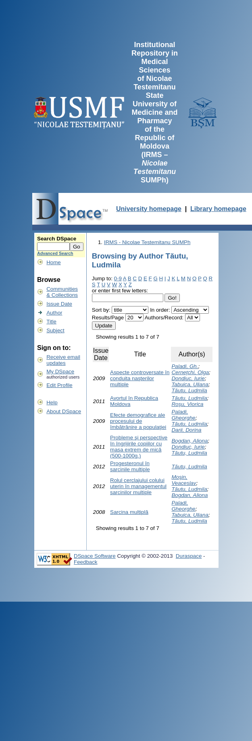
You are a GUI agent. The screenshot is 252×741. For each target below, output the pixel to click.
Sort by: (101, 310)
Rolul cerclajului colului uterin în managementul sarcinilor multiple (138, 486)
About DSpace (63, 411)
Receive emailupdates (63, 360)
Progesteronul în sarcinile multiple (130, 466)
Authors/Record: (164, 318)
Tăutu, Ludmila (189, 390)
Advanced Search (55, 253)
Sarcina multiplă (129, 512)
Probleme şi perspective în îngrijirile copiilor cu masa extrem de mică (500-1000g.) (138, 447)
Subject (55, 330)
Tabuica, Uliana (189, 384)
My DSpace (60, 371)
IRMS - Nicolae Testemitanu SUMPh (147, 242)
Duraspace (189, 556)
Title (51, 322)
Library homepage (218, 208)
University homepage (148, 208)
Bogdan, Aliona (189, 441)
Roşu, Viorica (187, 404)
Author (54, 313)
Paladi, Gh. (184, 366)
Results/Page (108, 318)
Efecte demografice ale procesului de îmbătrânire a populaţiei (138, 421)
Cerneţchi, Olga (190, 372)
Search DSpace (56, 239)
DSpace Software (95, 556)
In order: (160, 310)
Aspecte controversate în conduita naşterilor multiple (139, 378)
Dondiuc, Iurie (187, 378)
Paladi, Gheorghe (183, 415)
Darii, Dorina (186, 430)
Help (51, 402)
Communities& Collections (62, 292)
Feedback (86, 562)
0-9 (118, 278)
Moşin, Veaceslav (183, 480)
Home (53, 262)
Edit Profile (59, 385)
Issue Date (59, 304)
